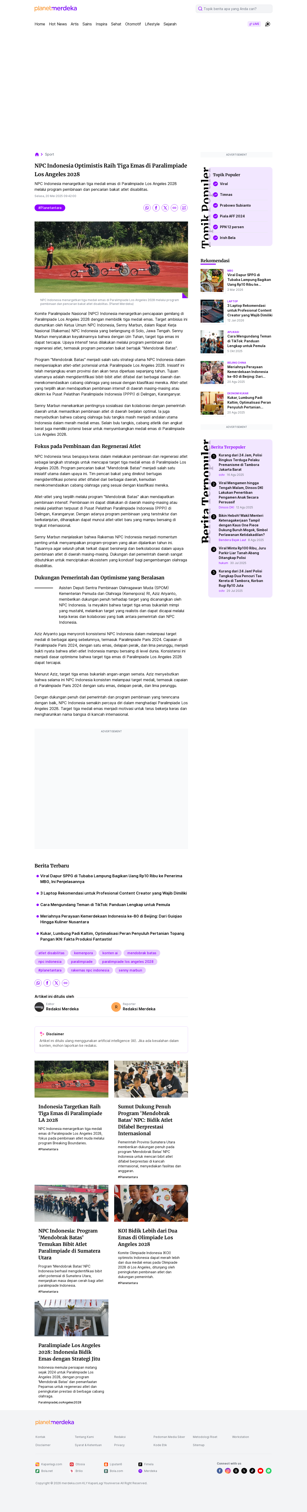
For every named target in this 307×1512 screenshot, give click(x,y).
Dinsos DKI (226, 507)
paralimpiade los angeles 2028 (128, 962)
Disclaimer (43, 1445)
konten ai (110, 953)
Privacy (119, 1445)
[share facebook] (156, 207)
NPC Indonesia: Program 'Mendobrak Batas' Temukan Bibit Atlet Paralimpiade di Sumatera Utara (69, 1244)
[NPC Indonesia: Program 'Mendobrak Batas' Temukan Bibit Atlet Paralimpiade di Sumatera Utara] (71, 1203)
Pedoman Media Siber (169, 1437)
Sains (87, 24)
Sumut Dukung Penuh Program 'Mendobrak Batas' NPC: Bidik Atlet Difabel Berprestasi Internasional (145, 1120)
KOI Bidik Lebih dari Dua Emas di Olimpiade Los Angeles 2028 (147, 1237)
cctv (222, 475)
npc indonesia (49, 962)
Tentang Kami (84, 1437)
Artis (75, 24)
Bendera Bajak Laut (232, 540)
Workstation (240, 1437)
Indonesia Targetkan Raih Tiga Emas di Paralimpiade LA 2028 (70, 1113)
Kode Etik (160, 1445)
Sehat (116, 24)
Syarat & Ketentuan (88, 1445)
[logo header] (56, 8)
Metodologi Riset (205, 1437)
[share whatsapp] (147, 207)
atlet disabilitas (51, 953)
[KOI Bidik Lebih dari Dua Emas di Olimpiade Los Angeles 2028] (151, 1203)
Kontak (40, 1437)
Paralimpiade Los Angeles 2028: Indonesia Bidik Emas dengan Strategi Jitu (69, 1352)
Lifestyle (152, 24)
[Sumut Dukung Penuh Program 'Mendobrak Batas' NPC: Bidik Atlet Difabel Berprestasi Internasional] (151, 1078)
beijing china (236, 362)
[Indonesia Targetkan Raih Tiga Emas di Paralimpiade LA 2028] (71, 1078)
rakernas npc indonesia (90, 970)
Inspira (101, 24)
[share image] (184, 208)
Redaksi (120, 1437)
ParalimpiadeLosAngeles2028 (59, 1402)
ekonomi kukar (237, 393)
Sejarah (170, 24)
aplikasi (233, 332)
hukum (223, 563)
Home (40, 24)
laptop (232, 301)
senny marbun (130, 970)
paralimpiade (82, 962)
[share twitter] (165, 207)
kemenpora (83, 953)
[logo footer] (54, 1422)
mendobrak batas (141, 953)
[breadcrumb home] (39, 154)
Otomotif (133, 24)
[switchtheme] (267, 24)
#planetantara (49, 208)
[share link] (174, 207)
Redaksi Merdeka (62, 1008)
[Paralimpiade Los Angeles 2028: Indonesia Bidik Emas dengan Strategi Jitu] (71, 1317)
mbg (230, 270)
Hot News (58, 24)
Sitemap (199, 1445)
